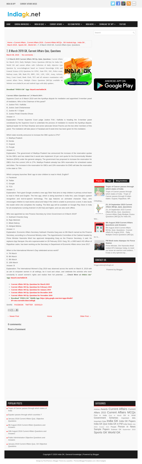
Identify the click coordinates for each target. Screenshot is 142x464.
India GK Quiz (41, 23)
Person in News (126, 426)
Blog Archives (121, 181)
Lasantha (69, 461)
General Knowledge (23, 23)
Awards (104, 409)
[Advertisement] (39, 35)
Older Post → (85, 316)
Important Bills (128, 418)
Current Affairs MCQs (28, 3)
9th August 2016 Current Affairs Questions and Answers (119, 224)
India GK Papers (127, 421)
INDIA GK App (11, 3)
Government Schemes (106, 418)
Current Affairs (58, 23)
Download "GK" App (108, 23)
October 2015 (104, 427)
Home (8, 24)
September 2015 (129, 429)
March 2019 (12, 45)
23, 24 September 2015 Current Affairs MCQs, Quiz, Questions (119, 205)
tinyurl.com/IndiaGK (19, 278)
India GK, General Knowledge (69, 454)
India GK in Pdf (115, 424)
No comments (27, 55)
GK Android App (69, 42)
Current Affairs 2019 (35, 42)
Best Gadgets (101, 461)
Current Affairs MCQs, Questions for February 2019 (31, 287)
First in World (115, 415)
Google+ (38, 305)
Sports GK (22, 45)
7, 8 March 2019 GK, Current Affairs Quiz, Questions (34, 50)
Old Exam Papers (76, 23)
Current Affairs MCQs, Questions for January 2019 (31, 290)
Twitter (29, 305)
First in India (100, 415)
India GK (81, 42)
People (113, 427)
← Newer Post (13, 316)
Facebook (18, 305)
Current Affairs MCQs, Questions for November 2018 (31, 295)
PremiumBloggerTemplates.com (84, 461)
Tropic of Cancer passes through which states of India (120, 188)
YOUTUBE (122, 24)
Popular (99, 181)
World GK (32, 45)
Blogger (119, 270)
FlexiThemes (47, 461)
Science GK (116, 429)
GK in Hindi (129, 415)
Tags (109, 181)
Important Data (100, 421)
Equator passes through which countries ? (25, 415)
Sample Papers (102, 429)
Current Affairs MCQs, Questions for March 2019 (30, 284)
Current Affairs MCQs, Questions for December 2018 (31, 292)
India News (91, 23)
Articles (97, 409)
